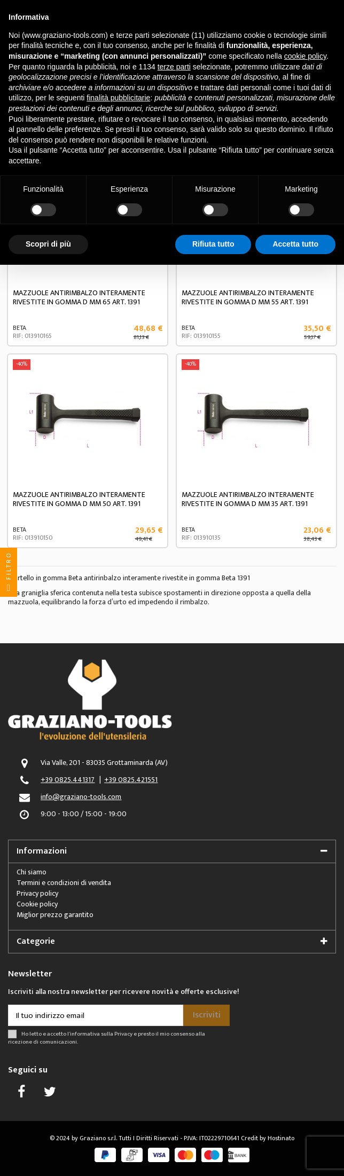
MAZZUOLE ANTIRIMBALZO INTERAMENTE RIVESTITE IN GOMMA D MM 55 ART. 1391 (248, 297)
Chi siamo (31, 872)
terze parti (174, 66)
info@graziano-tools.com (81, 797)
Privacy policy (37, 893)
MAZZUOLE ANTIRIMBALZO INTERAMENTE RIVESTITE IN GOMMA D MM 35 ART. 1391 (248, 499)
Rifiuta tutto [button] (213, 244)
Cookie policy (37, 904)
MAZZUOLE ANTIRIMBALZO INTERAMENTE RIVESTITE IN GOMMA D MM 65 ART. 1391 (79, 297)
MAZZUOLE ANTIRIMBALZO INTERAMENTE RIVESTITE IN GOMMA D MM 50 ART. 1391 (79, 499)
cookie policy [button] (305, 56)
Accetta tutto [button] (295, 244)
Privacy (123, 1034)
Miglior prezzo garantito (55, 915)
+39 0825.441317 (68, 780)
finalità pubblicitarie (118, 97)
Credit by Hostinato (267, 1138)
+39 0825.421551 (131, 780)
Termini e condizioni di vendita (64, 883)
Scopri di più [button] (48, 244)
